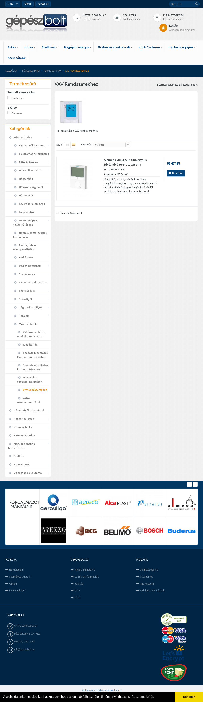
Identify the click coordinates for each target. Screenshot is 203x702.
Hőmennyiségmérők (31, 187)
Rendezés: (86, 144)
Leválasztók (26, 212)
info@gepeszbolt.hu (24, 649)
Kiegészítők (29, 344)
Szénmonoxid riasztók (32, 282)
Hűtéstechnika (22, 427)
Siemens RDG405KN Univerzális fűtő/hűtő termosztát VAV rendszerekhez (125, 164)
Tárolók (23, 316)
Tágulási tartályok (30, 307)
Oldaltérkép (146, 576)
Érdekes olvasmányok (152, 590)
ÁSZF (77, 590)
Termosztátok (52, 70)
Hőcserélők (25, 179)
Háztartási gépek (24, 419)
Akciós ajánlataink (85, 569)
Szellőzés (19, 456)
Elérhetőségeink (149, 569)
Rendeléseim (16, 569)
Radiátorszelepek (29, 266)
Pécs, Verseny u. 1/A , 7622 (27, 633)
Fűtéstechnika (31, 70)
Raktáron (17, 98)
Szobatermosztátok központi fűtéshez (32, 367)
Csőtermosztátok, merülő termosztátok (31, 334)
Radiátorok (25, 257)
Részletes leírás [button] (142, 696)
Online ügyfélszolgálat (25, 625)
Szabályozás (26, 274)
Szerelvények (26, 291)
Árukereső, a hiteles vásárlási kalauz (102, 690)
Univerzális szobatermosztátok (29, 379)
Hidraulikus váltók (30, 170)
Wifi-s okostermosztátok (28, 400)
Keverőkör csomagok (31, 204)
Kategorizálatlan (24, 435)
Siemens (17, 113)
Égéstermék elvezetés (32, 145)
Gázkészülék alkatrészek (28, 410)
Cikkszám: (110, 174)
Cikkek (27, 3)
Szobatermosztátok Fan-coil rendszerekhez (32, 355)
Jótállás (79, 583)
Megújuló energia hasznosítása (21, 446)
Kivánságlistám (17, 590)
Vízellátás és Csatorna (27, 473)
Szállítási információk (87, 576)
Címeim (13, 583)
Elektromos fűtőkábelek (33, 154)
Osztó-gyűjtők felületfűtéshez (25, 222)
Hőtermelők (26, 195)
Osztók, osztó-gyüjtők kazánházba (30, 235)
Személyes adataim (20, 576)
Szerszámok (21, 464)
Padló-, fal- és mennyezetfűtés (24, 247)
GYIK (77, 597)
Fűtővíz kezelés (28, 162)
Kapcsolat (43, 3)
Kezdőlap (11, 70)
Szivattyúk (25, 299)
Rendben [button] (189, 696)
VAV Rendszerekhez (34, 390)
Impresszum (147, 583)
